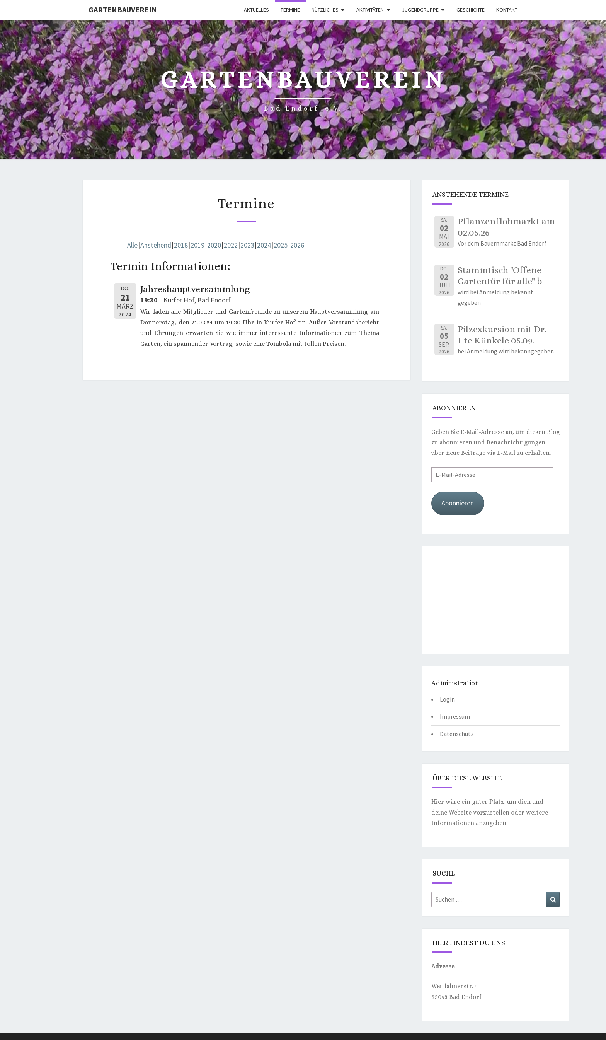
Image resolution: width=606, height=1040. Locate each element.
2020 (214, 245)
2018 (181, 245)
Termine (290, 9)
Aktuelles (256, 9)
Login (447, 699)
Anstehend (155, 245)
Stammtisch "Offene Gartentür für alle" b (500, 276)
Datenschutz (457, 734)
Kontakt (506, 9)
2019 (197, 245)
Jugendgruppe (420, 9)
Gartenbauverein (123, 9)
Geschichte (470, 9)
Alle (132, 245)
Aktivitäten (370, 9)
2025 (281, 245)
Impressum (455, 716)
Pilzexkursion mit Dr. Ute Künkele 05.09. (502, 335)
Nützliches (325, 9)
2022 (231, 245)
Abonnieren (457, 503)
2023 (247, 245)
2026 (297, 245)
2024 (264, 245)
